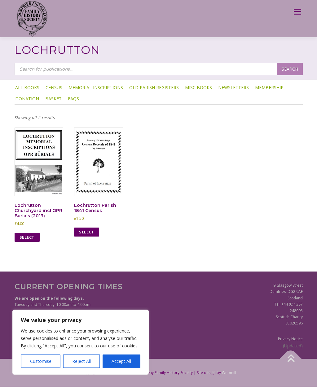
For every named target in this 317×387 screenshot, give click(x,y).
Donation (27, 99)
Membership (269, 87)
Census (54, 87)
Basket (53, 99)
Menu (297, 12)
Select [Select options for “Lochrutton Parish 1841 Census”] (86, 232)
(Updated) (293, 346)
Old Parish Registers (154, 87)
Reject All (81, 361)
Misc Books (198, 87)
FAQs (73, 99)
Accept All (121, 361)
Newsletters (233, 87)
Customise (40, 361)
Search (290, 69)
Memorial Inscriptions (95, 87)
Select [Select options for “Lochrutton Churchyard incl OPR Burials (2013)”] (27, 237)
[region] (80, 342)
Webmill (229, 372)
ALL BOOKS (27, 87)
